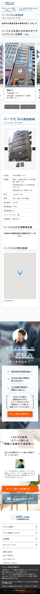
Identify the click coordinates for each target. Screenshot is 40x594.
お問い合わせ (8, 552)
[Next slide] (28, 107)
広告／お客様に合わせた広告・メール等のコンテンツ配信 (21, 586)
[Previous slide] (12, 107)
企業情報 (6, 539)
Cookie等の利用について (18, 574)
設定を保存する (20, 590)
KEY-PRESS (8, 555)
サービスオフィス (9, 559)
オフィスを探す (8, 527)
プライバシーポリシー (10, 563)
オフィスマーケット (9, 545)
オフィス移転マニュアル (11, 533)
